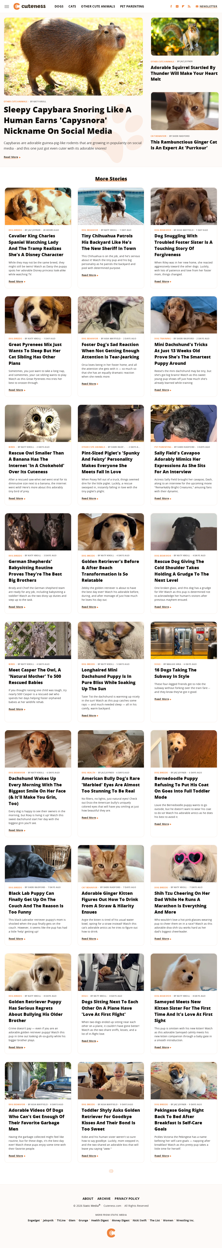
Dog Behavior (90, 230)
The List (155, 1220)
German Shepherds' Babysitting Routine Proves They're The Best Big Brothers (35, 570)
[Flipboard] (183, 6)
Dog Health (88, 772)
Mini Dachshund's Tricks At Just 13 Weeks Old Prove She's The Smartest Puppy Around (182, 353)
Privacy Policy (127, 1199)
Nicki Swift (140, 1220)
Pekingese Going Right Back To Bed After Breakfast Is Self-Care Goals (179, 1119)
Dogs (59, 6)
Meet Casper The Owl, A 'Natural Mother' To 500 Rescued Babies (35, 676)
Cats (72, 6)
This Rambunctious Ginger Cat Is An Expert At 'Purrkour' (184, 145)
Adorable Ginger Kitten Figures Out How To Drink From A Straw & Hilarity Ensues (110, 902)
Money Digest (120, 1220)
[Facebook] (171, 6)
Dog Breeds (15, 230)
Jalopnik (48, 1220)
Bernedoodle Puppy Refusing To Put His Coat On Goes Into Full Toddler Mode (182, 787)
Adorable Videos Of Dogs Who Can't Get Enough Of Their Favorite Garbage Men (36, 1119)
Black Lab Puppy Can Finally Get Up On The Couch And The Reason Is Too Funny (36, 902)
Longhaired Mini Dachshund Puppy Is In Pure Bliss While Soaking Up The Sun (108, 679)
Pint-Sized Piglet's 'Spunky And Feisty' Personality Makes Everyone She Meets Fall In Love (111, 462)
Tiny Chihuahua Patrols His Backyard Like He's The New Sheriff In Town (109, 242)
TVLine (61, 1220)
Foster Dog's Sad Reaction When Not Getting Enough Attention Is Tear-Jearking (110, 350)
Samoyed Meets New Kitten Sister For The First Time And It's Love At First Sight (183, 1011)
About (88, 1199)
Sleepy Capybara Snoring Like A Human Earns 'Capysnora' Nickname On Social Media (68, 120)
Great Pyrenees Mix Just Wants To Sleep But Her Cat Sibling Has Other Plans (35, 353)
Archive (104, 1199)
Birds (12, 447)
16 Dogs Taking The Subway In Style (175, 673)
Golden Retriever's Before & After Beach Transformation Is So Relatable (110, 570)
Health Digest (100, 1220)
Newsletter (206, 6)
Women (168, 1220)
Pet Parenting (132, 6)
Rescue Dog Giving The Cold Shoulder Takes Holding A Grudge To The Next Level (181, 570)
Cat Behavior (158, 136)
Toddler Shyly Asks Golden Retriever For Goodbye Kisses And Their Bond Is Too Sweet (111, 1119)
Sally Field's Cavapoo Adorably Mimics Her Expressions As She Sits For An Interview (179, 462)
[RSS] (189, 6)
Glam (72, 1220)
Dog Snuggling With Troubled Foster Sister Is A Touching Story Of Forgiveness (183, 245)
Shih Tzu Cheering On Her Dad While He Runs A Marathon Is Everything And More (182, 902)
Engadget (34, 1220)
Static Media (91, 1205)
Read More (11, 157)
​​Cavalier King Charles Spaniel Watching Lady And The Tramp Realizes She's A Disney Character (36, 245)
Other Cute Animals (98, 6)
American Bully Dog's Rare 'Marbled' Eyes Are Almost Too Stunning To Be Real (111, 784)
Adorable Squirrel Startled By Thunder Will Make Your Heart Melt (184, 73)
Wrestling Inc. (185, 1220)
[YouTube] (177, 6)
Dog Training (162, 338)
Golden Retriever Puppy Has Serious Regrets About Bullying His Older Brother (36, 1011)
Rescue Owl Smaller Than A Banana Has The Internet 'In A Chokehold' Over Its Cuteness (36, 462)
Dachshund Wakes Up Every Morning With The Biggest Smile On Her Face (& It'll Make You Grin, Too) (37, 790)
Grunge (83, 1220)
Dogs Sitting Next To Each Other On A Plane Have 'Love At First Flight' (110, 1008)
